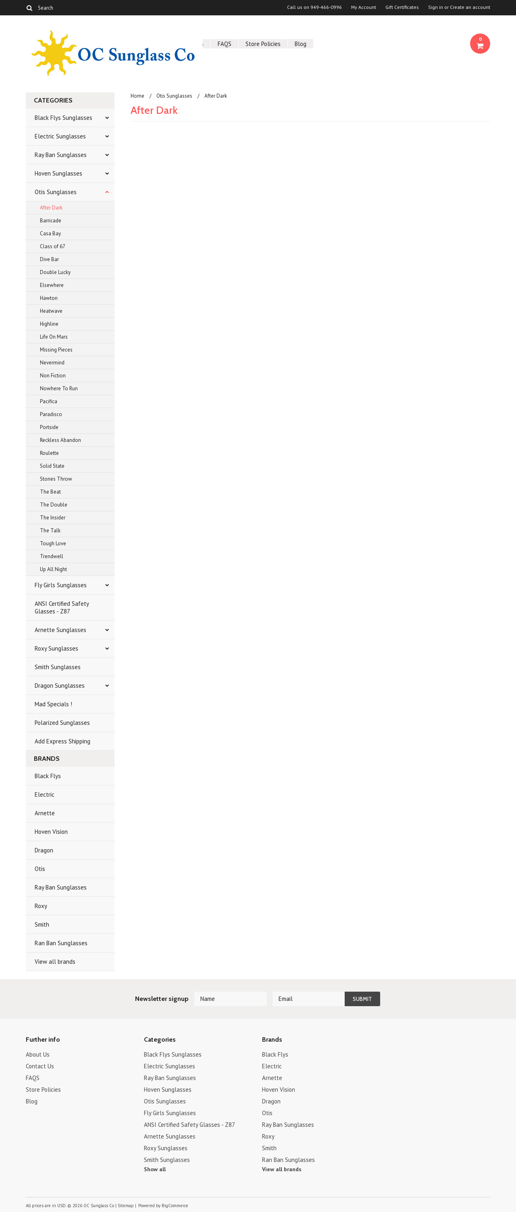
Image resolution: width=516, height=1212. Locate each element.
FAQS (224, 44)
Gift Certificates (402, 7)
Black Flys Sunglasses (63, 117)
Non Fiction (53, 375)
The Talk (50, 530)
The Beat (50, 491)
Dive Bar (49, 259)
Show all (155, 1169)
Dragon (44, 850)
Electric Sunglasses (60, 136)
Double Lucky (55, 272)
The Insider (52, 517)
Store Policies (263, 44)
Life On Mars (54, 336)
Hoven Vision (51, 831)
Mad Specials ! (53, 704)
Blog (300, 44)
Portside (49, 427)
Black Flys (48, 776)
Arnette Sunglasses (60, 630)
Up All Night (53, 569)
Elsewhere (52, 285)
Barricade (50, 220)
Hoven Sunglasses (58, 173)
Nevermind (52, 362)
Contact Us (40, 1066)
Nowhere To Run (59, 388)
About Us (38, 1054)
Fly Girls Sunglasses (61, 585)
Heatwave (51, 311)
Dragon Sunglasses (60, 685)
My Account (363, 7)
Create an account (470, 7)
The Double (53, 504)
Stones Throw (56, 478)
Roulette (49, 453)
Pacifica (48, 401)
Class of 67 (52, 246)
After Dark (51, 207)
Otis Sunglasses (56, 192)
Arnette (45, 813)
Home (137, 95)
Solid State (52, 466)
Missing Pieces (56, 349)
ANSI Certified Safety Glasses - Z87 (62, 607)
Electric (44, 794)
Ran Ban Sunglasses (61, 943)
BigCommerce (175, 1205)
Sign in (435, 7)
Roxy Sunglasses (56, 648)
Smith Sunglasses (58, 667)
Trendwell (51, 556)
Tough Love (53, 543)
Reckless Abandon (60, 440)
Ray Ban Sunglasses (61, 155)
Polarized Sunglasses (62, 722)
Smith (42, 924)
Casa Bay (50, 233)
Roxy (41, 906)
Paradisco (51, 414)
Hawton (49, 298)
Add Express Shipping (62, 741)
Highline (49, 323)
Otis (40, 869)
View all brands (55, 961)
